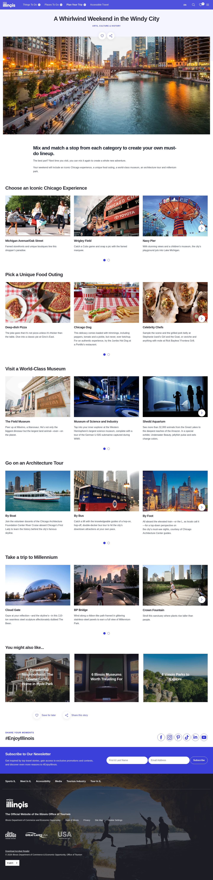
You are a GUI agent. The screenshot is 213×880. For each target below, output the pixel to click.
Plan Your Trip (74, 4)
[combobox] (185, 4)
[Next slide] (201, 228)
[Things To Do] (39, 5)
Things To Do (30, 4)
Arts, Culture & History (106, 26)
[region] (193, 4)
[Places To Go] (61, 5)
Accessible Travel (99, 4)
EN (185, 4)
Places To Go (52, 4)
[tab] (104, 260)
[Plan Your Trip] (85, 5)
